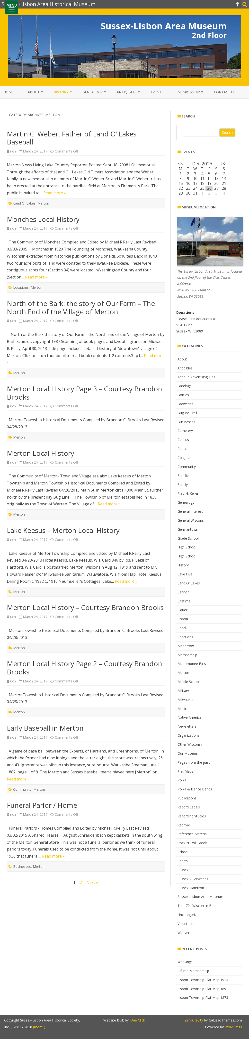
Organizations (188, 735)
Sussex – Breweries (193, 879)
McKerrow (186, 646)
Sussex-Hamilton (191, 888)
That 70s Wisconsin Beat (197, 905)
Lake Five (185, 574)
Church (183, 448)
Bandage (185, 386)
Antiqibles (127, 92)
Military (183, 690)
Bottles (183, 395)
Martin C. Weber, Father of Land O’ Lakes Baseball (71, 138)
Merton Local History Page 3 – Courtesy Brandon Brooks (84, 393)
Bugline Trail (187, 413)
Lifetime (184, 601)
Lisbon (183, 619)
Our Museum (188, 753)
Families (184, 475)
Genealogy (92, 92)
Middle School (189, 681)
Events (157, 92)
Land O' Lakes (24, 203)
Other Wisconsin (190, 744)
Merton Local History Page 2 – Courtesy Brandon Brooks (84, 667)
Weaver (183, 932)
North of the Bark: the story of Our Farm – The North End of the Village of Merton (81, 307)
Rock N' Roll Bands (192, 843)
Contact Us (225, 92)
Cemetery (185, 430)
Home (8, 92)
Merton (43, 203)
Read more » (54, 193)
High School (187, 547)
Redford (184, 825)
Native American (191, 717)
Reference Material (192, 834)
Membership (189, 92)
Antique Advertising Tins (196, 377)
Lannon (183, 592)
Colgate (184, 457)
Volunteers (186, 923)
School (183, 852)
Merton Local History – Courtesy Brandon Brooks (85, 607)
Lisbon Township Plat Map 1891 (203, 988)
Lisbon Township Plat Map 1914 (203, 979)
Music (182, 708)
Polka (182, 780)
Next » (92, 882)
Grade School (188, 538)
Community (22, 789)
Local (182, 628)
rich (13, 151)
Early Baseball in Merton (45, 728)
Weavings (185, 961)
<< (180, 163)
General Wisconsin (192, 520)
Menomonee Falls (192, 663)
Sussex (183, 870)
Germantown (188, 529)
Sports (183, 861)
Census (183, 439)
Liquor (182, 610)
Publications (187, 798)
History (61, 92)
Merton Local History (40, 453)
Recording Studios (192, 816)
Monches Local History (43, 219)
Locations (21, 287)
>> (224, 163)
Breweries (185, 404)
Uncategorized (189, 914)
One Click (137, 1020)
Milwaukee (186, 699)
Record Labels (189, 807)
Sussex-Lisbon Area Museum (200, 896)
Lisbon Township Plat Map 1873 (203, 997)
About (34, 92)
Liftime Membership (193, 970)
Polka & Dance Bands (195, 789)
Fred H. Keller (188, 493)
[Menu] (11, 7)
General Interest (190, 511)
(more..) (39, 1027)
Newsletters (187, 726)
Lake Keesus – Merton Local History (63, 530)
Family (183, 484)
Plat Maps (185, 771)
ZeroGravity (194, 1020)
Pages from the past (194, 762)
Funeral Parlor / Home (42, 805)
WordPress (233, 1027)
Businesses (22, 866)
